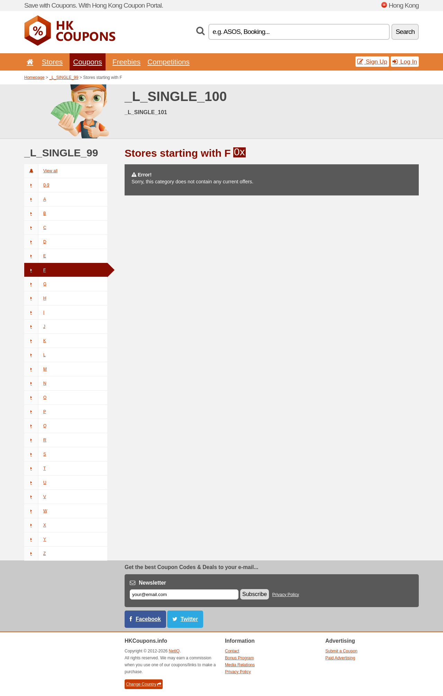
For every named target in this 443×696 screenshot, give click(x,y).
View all (40, 171)
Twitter (189, 619)
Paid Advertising (340, 658)
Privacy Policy (285, 594)
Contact (232, 651)
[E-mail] (184, 594)
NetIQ (174, 651)
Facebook (148, 619)
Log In (404, 61)
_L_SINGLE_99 (63, 77)
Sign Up (372, 61)
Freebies (126, 62)
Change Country (143, 684)
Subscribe (254, 594)
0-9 (36, 185)
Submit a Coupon (341, 651)
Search (405, 31)
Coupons (87, 62)
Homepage (34, 77)
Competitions (168, 62)
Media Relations (240, 664)
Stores (52, 62)
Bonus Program (239, 658)
